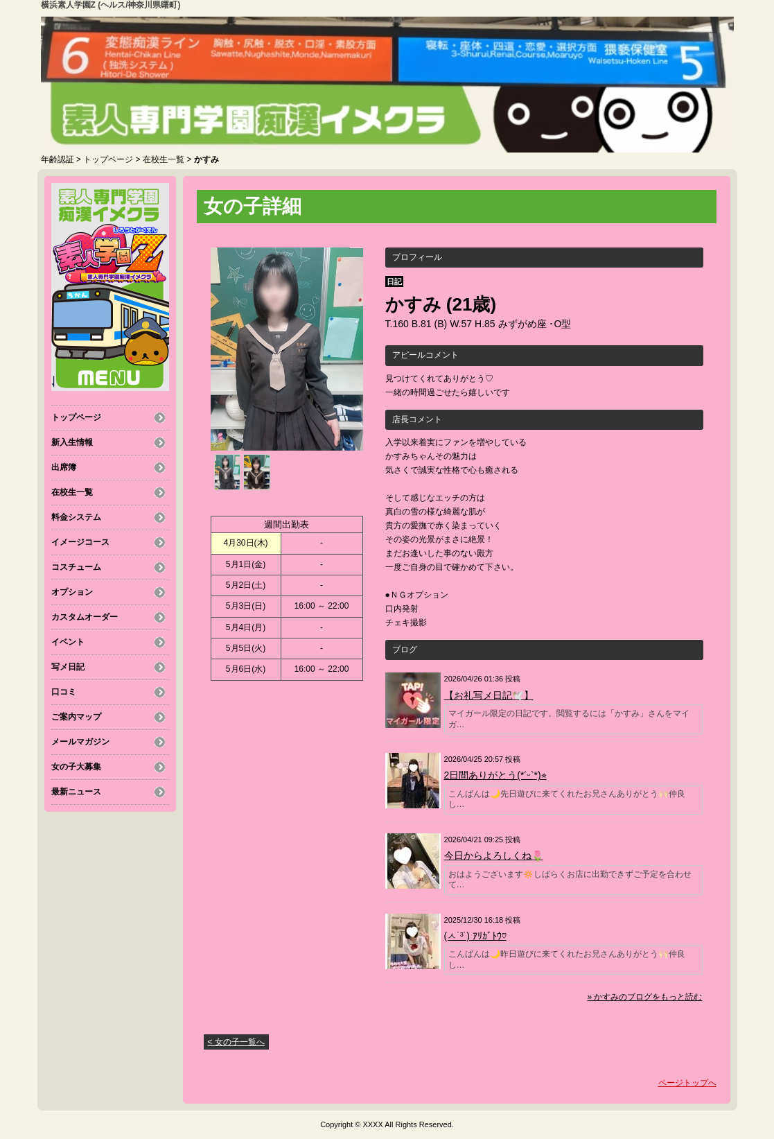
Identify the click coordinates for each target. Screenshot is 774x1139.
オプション (72, 592)
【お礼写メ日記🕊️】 (489, 695)
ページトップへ (687, 1083)
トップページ (108, 159)
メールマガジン (80, 742)
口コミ (63, 692)
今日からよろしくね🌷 (493, 855)
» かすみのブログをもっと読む (644, 997)
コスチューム (76, 567)
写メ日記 (68, 667)
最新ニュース (76, 792)
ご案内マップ (76, 717)
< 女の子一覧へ (236, 1042)
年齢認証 (57, 159)
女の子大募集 (76, 767)
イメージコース (80, 542)
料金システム (76, 517)
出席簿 (63, 467)
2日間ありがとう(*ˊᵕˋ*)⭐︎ (495, 775)
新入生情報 (72, 442)
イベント (68, 642)
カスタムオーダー (84, 617)
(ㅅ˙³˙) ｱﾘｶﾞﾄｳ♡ (475, 935)
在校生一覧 (163, 159)
